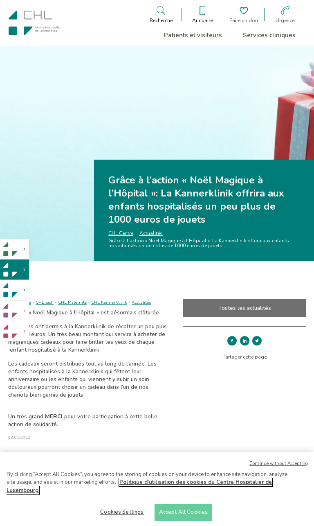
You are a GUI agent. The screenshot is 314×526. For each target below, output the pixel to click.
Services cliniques (269, 35)
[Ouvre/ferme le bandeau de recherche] (161, 14)
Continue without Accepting (278, 466)
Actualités (151, 233)
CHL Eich (45, 302)
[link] (14, 249)
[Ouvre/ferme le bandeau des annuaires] (202, 14)
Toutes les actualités (244, 308)
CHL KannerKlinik (109, 302)
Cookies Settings (122, 515)
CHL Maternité (72, 302)
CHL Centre (120, 233)
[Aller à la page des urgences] (285, 14)
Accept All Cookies (183, 515)
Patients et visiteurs (193, 35)
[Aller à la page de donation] (243, 14)
